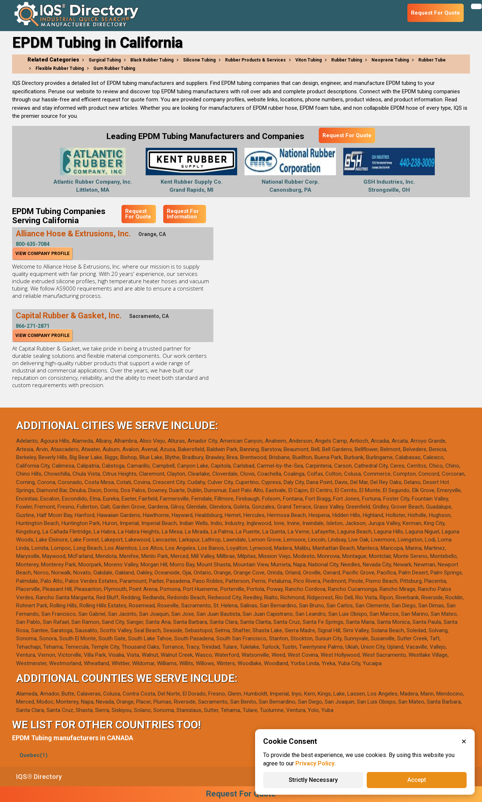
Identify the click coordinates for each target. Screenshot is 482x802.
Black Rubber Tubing (151, 60)
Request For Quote (346, 135)
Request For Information (183, 214)
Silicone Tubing (199, 60)
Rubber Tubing (346, 60)
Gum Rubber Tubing (114, 68)
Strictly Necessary (313, 779)
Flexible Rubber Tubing (60, 68)
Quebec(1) (33, 755)
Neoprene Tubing (390, 60)
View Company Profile (42, 253)
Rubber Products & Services (255, 60)
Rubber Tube (432, 60)
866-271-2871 (32, 326)
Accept (416, 779)
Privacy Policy (315, 763)
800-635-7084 (32, 244)
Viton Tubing (308, 60)
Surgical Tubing (105, 60)
